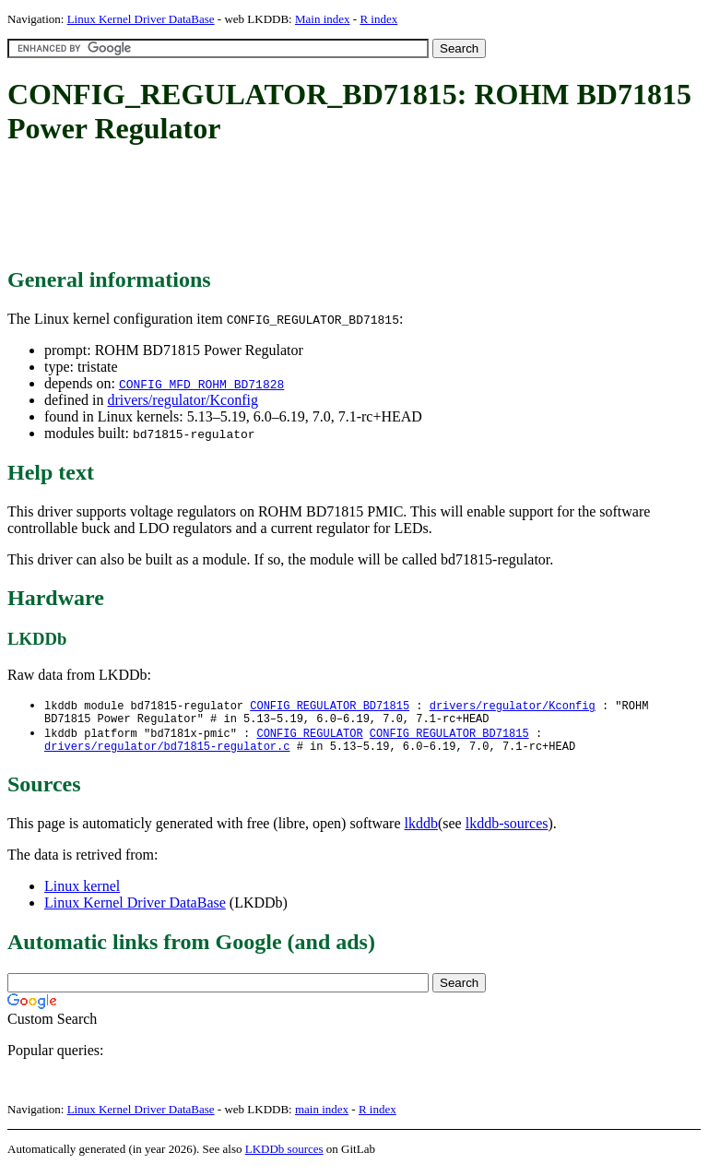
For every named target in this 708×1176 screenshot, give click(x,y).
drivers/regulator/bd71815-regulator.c (166, 753)
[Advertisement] (342, 207)
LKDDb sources (284, 1156)
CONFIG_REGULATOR (309, 737)
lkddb (421, 830)
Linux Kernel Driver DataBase (141, 19)
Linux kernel (82, 893)
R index (378, 19)
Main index (322, 19)
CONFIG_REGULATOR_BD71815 (329, 706)
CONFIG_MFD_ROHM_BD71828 (201, 383)
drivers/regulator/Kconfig (182, 400)
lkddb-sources (507, 830)
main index (321, 1116)
